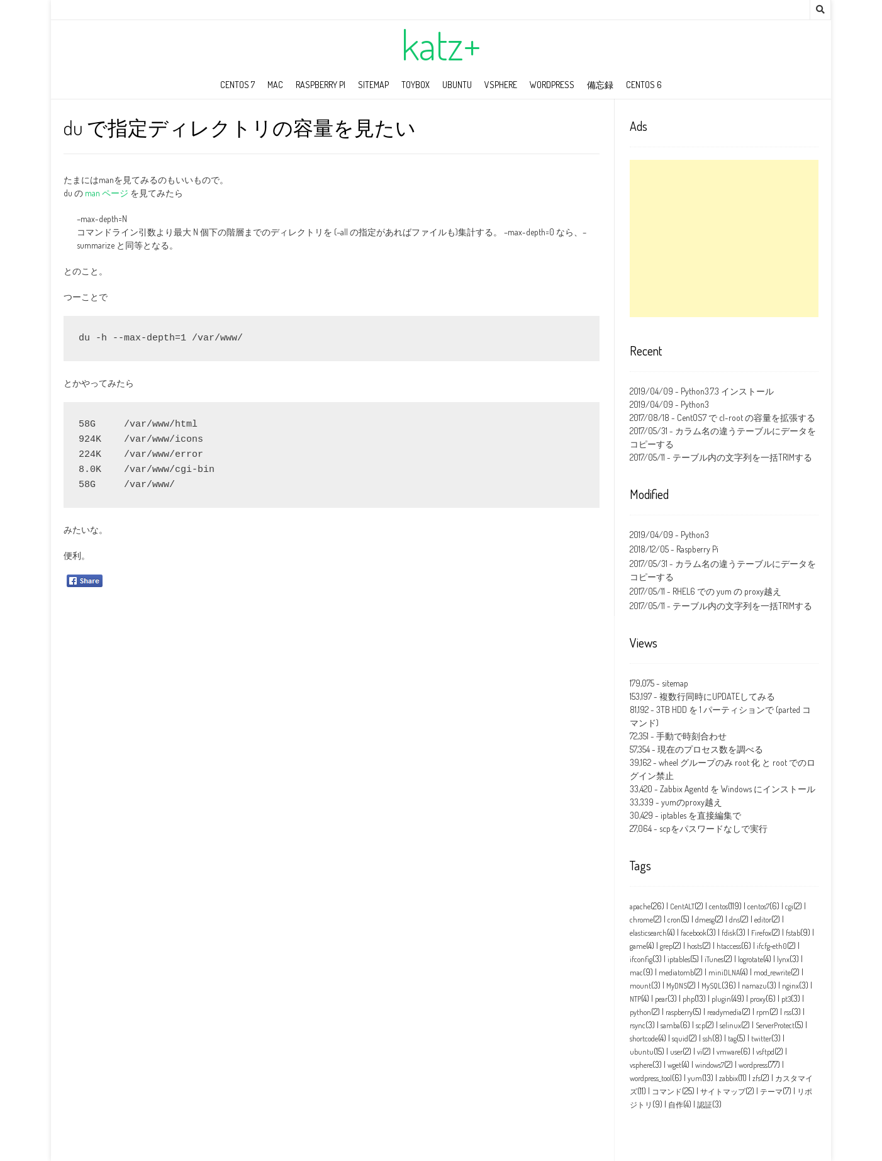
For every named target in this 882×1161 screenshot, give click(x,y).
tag (732, 1038)
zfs (756, 1078)
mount (640, 985)
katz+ (441, 45)
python (640, 1012)
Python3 (695, 404)
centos (718, 906)
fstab (793, 933)
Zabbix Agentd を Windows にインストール (737, 788)
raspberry (679, 1012)
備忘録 (600, 84)
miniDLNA (724, 972)
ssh (707, 1038)
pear (661, 999)
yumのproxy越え (691, 802)
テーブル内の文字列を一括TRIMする (742, 457)
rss (787, 1012)
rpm (762, 1012)
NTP (635, 999)
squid (680, 1038)
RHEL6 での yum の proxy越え (727, 591)
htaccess (729, 946)
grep (666, 946)
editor (762, 919)
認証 (704, 1104)
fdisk (729, 933)
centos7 (758, 906)
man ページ (106, 193)
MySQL (711, 985)
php (689, 999)
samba (670, 1025)
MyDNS (676, 985)
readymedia (724, 1012)
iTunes (714, 959)
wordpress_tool (651, 1078)
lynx (783, 959)
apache (640, 906)
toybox (415, 84)
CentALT (682, 906)
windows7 (709, 1065)
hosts (694, 946)
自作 (675, 1104)
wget (674, 1065)
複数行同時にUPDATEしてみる (717, 696)
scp (700, 1025)
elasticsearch (648, 933)
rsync (637, 1025)
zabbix (728, 1078)
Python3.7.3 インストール (727, 391)
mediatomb (676, 972)
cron (674, 919)
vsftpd (765, 1052)
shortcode (644, 1038)
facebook (693, 933)
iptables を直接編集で (701, 815)
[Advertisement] (724, 238)
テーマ (771, 1091)
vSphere (500, 84)
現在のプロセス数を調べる (710, 749)
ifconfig (641, 959)
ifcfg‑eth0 (772, 946)
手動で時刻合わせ (691, 736)
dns (734, 919)
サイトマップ (722, 1091)
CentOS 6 (644, 84)
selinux (730, 1025)
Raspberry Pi (320, 84)
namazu (754, 985)
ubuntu (457, 84)
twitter (761, 1038)
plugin (721, 999)
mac (275, 84)
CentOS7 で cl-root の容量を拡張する (746, 417)
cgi (789, 906)
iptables (678, 959)
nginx (790, 985)
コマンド (667, 1091)
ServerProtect (775, 1025)
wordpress (552, 84)
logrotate (750, 959)
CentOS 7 (237, 84)
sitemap (373, 84)
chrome (641, 919)
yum (695, 1078)
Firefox (761, 933)
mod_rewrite (772, 972)
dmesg (705, 919)
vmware (728, 1052)
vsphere (641, 1065)
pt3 (786, 999)
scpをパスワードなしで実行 (713, 828)
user (676, 1052)
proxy (758, 999)
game (638, 946)
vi (699, 1052)
